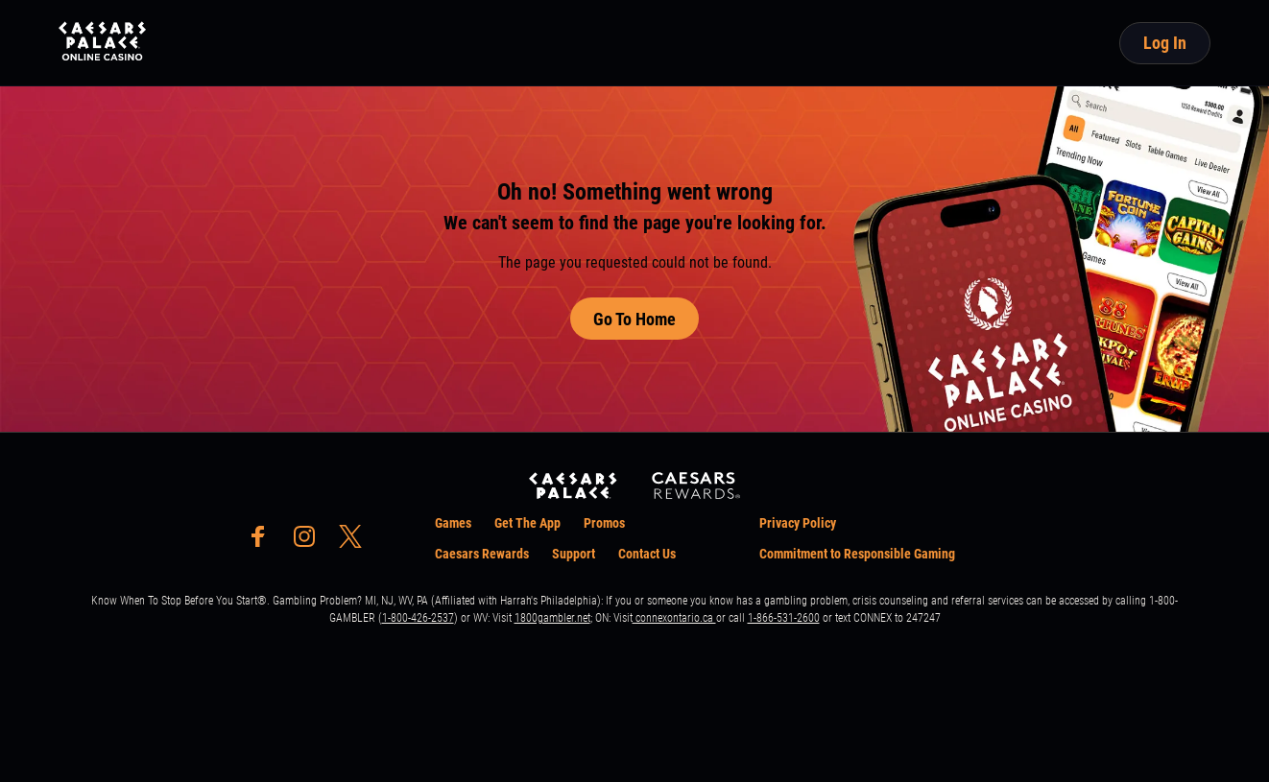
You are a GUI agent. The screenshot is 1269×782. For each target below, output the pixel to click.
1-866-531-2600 (784, 618)
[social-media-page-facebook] (264, 542)
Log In (1164, 43)
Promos (604, 523)
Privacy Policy (797, 523)
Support (573, 553)
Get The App (527, 523)
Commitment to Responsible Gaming (857, 553)
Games (453, 523)
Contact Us (647, 553)
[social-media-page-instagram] (310, 542)
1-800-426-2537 (418, 618)
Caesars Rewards (482, 553)
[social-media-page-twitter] (356, 542)
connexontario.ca (674, 618)
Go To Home (634, 319)
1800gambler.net (552, 618)
